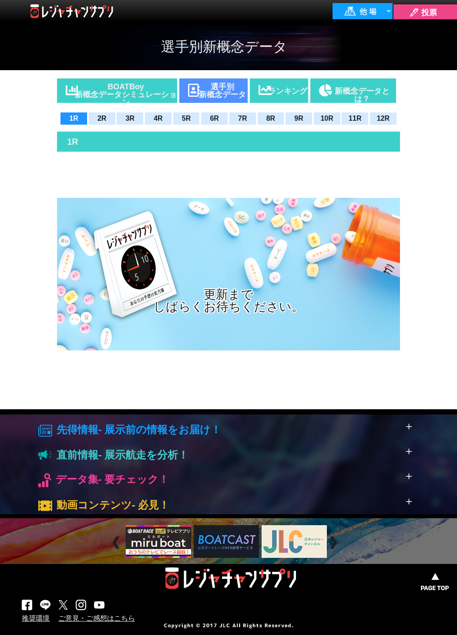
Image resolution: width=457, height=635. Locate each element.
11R (355, 118)
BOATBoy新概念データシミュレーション (126, 92)
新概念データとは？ (362, 95)
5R (186, 118)
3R (130, 118)
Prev (117, 542)
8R (270, 118)
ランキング (287, 91)
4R (158, 118)
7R (242, 118)
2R (101, 118)
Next (334, 542)
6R (214, 118)
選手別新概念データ (222, 90)
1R (73, 118)
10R (326, 118)
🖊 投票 (423, 12)
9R (298, 118)
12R (383, 118)
